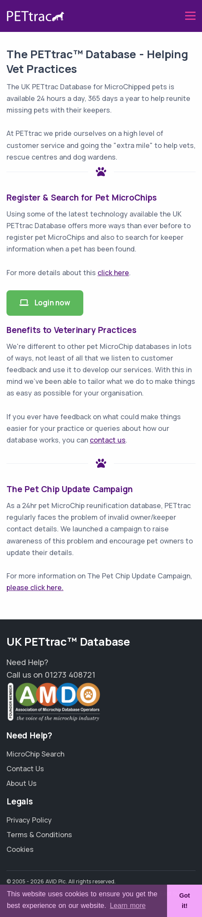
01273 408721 (70, 674)
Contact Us (25, 768)
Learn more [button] (128, 905)
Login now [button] (44, 303)
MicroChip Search (35, 754)
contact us (108, 440)
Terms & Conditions (39, 834)
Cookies (20, 849)
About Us (21, 783)
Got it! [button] (184, 900)
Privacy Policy (29, 820)
